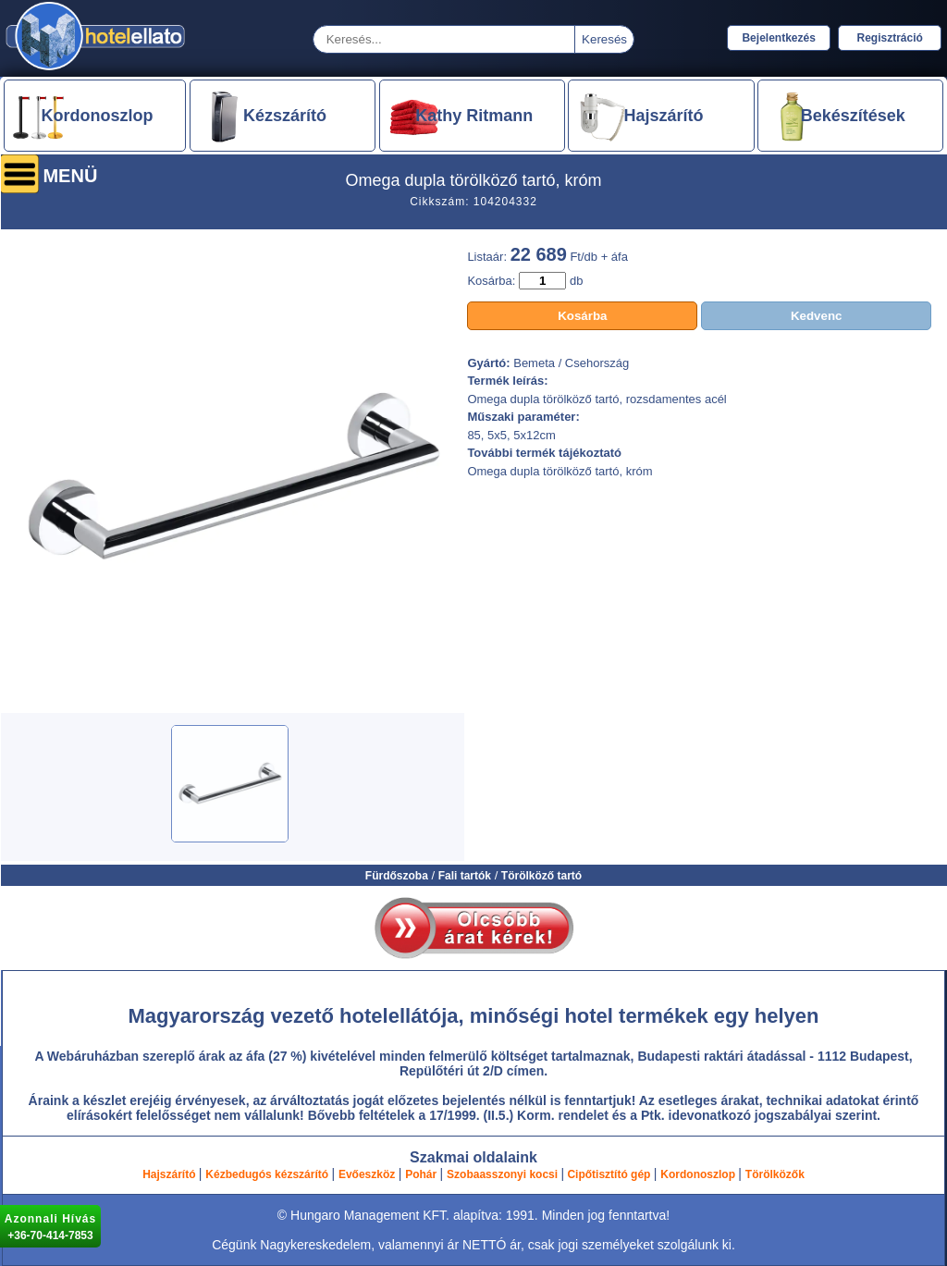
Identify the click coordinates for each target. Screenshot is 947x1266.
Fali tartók (464, 875)
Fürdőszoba (396, 875)
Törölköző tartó (541, 875)
